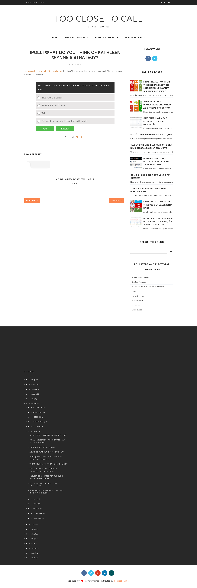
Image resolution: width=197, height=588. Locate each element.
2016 (33, 529)
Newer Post (32, 201)
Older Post (116, 201)
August (36, 427)
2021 (33, 389)
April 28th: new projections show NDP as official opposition (157, 104)
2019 (33, 399)
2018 (33, 404)
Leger (134, 291)
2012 (33, 548)
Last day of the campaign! (43, 447)
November (38, 412)
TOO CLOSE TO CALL (98, 19)
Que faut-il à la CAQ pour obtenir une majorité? (155, 121)
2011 (33, 553)
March (36, 509)
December (37, 407)
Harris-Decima (138, 296)
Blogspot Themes (122, 581)
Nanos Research (138, 301)
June (35, 431)
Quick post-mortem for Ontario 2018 (48, 435)
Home (28, 2)
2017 (33, 524)
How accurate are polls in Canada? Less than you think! (156, 161)
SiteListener (81, 137)
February (37, 513)
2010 (33, 558)
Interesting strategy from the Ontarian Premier (43, 71)
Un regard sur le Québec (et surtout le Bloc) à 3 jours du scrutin (158, 221)
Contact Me (38, 2)
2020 (33, 394)
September (38, 422)
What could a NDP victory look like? (48, 464)
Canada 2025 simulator (76, 37)
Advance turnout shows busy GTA (47, 452)
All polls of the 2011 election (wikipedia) (148, 287)
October (37, 417)
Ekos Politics (137, 310)
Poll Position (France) (140, 277)
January (37, 518)
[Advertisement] (45, 350)
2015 (33, 534)
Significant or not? (134, 37)
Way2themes (93, 581)
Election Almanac (139, 282)
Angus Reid (136, 305)
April (35, 504)
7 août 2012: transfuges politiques (151, 134)
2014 (33, 539)
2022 (33, 384)
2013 (33, 543)
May (34, 499)
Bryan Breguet (33, 154)
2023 (33, 380)
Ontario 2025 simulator (106, 37)
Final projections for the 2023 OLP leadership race (157, 205)
